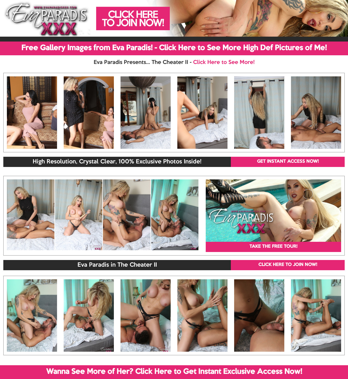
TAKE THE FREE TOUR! (273, 247)
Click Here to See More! (224, 62)
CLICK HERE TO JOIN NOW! (287, 265)
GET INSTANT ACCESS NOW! (288, 162)
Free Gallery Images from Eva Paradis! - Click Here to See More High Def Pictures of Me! (174, 48)
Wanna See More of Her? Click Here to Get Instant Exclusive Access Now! (174, 372)
